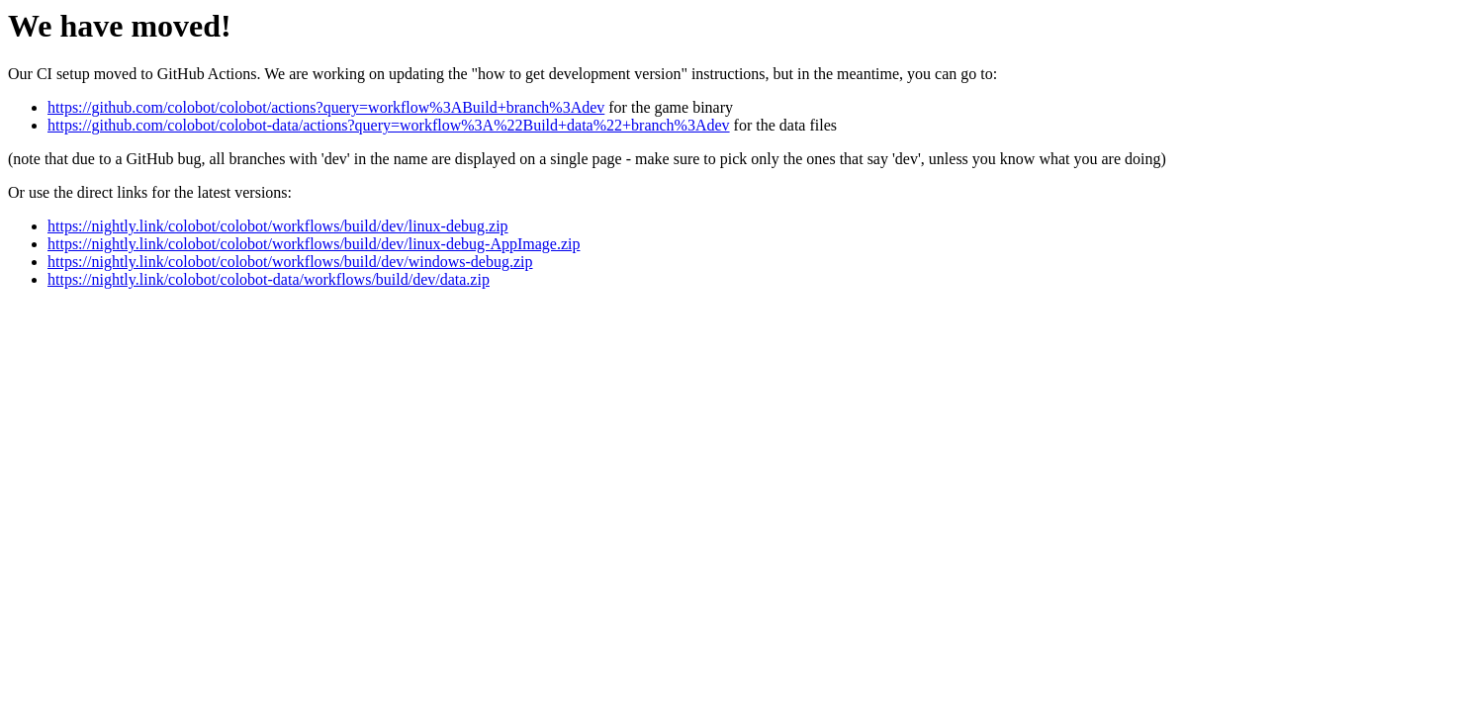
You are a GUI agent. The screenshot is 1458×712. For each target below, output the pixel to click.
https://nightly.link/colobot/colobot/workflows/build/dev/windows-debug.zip (289, 261)
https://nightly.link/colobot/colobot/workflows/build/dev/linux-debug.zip (277, 226)
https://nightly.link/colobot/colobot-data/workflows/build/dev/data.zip (268, 279)
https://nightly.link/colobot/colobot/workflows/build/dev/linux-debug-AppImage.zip (313, 243)
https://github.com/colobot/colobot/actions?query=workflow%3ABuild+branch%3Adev (325, 107)
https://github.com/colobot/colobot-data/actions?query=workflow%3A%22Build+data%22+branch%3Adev (388, 125)
